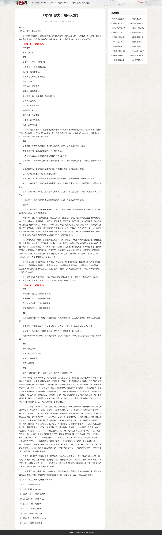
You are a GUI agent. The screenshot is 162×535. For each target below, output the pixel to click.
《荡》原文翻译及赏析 (27, 489)
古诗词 (51, 3)
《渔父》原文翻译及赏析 (28, 484)
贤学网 (43, 3)
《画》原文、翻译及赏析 (28, 523)
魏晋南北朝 (61, 3)
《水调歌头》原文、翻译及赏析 (31, 494)
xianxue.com (84, 532)
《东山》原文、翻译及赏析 (29, 509)
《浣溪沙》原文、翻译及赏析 (30, 518)
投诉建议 (142, 3)
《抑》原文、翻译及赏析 (28, 513)
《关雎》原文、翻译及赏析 (29, 504)
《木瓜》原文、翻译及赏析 (29, 499)
